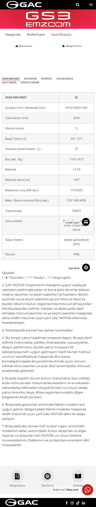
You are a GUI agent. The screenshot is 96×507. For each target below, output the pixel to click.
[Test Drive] (47, 476)
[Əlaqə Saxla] (17, 476)
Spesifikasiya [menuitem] (61, 34)
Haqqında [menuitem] (13, 34)
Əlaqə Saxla (17, 485)
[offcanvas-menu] (90, 5)
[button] (77, 5)
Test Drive (47, 485)
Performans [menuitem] (36, 34)
